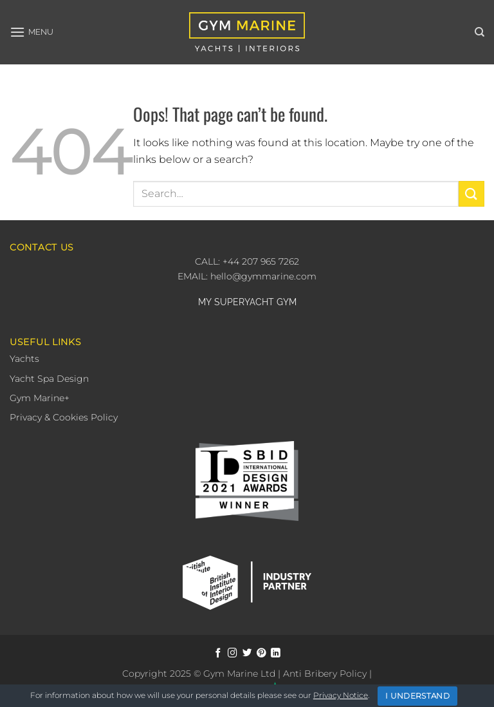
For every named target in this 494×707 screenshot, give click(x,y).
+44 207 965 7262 (259, 261)
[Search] (479, 32)
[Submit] (471, 193)
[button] (31, 32)
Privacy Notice (340, 695)
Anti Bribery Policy (325, 673)
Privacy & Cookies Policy (64, 417)
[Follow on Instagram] (232, 653)
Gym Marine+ (39, 398)
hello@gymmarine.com (263, 276)
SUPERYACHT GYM (255, 302)
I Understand (417, 696)
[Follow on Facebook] (218, 653)
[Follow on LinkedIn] (275, 653)
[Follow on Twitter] (247, 653)
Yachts (24, 358)
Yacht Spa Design (49, 378)
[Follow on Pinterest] (261, 653)
